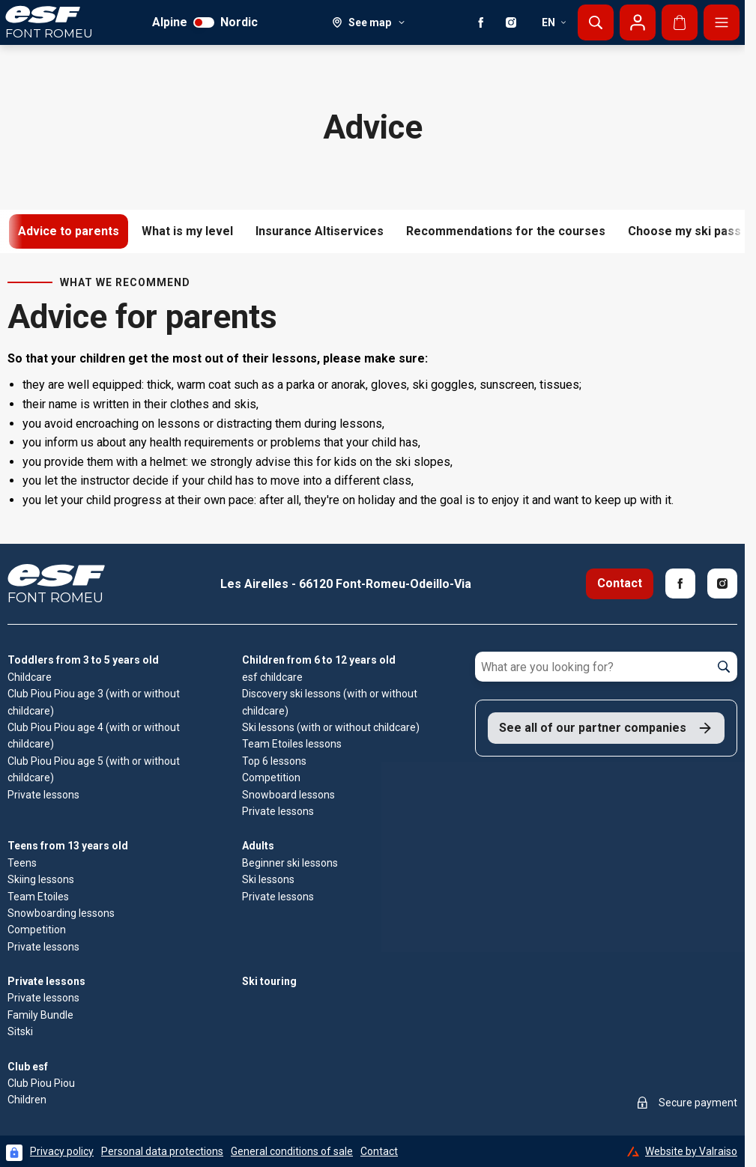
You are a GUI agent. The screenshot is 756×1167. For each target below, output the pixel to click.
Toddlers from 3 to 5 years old (83, 660)
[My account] (638, 22)
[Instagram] (511, 22)
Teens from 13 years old (67, 846)
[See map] (369, 22)
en (554, 22)
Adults (258, 846)
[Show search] (596, 22)
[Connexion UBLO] (14, 1153)
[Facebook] (481, 22)
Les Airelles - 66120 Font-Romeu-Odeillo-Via (345, 584)
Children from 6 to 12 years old (319, 660)
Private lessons (46, 981)
